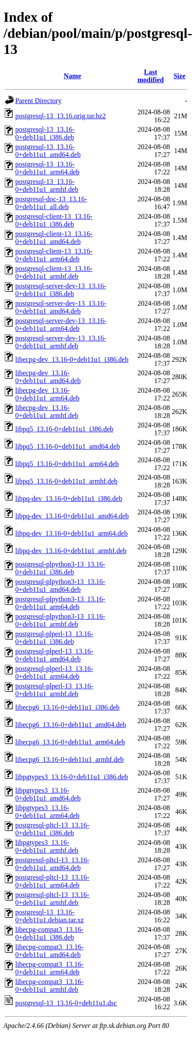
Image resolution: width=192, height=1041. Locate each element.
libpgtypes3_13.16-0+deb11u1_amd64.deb (48, 794)
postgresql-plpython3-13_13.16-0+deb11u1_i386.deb (60, 568)
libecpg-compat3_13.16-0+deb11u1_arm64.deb (49, 968)
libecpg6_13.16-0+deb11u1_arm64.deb (70, 742)
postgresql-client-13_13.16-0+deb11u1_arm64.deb (53, 255)
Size (179, 76)
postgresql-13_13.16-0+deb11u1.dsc (66, 1003)
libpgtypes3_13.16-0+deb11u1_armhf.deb (46, 846)
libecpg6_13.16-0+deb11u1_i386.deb (67, 707)
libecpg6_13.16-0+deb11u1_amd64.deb (70, 724)
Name (72, 76)
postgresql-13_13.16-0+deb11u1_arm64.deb (47, 168)
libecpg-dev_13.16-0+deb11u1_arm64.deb (47, 394)
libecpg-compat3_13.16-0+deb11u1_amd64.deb (49, 950)
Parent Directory (38, 100)
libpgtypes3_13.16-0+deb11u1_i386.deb (71, 777)
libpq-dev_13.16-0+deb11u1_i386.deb (68, 498)
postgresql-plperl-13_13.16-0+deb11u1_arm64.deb (54, 672)
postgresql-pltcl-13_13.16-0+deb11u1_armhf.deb (52, 898)
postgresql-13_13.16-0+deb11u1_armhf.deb (46, 185)
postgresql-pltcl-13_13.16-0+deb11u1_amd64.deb (52, 863)
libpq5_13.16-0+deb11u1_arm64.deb (67, 463)
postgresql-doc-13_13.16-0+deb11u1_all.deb (51, 202)
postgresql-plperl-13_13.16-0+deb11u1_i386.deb (54, 637)
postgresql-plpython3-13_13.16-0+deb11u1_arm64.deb (60, 603)
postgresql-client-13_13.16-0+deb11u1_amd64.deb (53, 237)
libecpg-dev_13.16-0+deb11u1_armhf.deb (46, 411)
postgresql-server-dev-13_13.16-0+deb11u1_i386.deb (60, 289)
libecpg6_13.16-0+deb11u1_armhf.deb (69, 759)
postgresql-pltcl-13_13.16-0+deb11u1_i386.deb (52, 829)
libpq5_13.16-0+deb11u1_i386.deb (64, 429)
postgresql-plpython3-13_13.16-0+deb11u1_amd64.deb (60, 585)
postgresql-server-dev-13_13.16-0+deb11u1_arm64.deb (60, 324)
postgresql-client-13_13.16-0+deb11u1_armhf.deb (53, 272)
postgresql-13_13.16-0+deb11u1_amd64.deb (48, 150)
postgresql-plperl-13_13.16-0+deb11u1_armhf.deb (54, 689)
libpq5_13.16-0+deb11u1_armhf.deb (66, 481)
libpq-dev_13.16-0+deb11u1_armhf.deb (70, 550)
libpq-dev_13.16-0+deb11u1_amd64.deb (72, 516)
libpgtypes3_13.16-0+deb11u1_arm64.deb (47, 811)
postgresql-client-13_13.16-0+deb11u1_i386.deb (53, 220)
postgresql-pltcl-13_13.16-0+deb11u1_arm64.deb (52, 881)
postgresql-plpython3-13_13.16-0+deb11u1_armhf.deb (60, 620)
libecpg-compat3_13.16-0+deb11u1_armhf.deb (49, 985)
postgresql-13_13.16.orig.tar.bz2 (60, 116)
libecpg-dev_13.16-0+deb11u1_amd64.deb (48, 376)
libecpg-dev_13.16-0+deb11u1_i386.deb (71, 359)
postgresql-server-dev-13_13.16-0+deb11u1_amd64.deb (60, 307)
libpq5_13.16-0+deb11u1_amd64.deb (67, 446)
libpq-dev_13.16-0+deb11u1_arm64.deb (71, 533)
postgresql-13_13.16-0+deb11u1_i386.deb (44, 133)
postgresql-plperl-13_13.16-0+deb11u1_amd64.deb (54, 655)
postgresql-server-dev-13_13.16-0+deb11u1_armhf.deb (60, 342)
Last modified (151, 75)
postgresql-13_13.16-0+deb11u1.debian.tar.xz (49, 916)
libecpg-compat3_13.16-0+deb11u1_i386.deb (49, 933)
